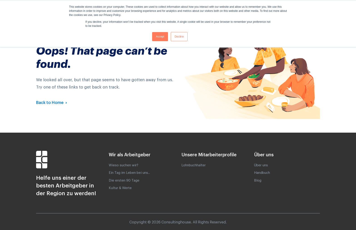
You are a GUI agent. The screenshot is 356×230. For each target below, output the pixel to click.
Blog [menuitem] (257, 180)
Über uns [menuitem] (261, 165)
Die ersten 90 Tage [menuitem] (124, 180)
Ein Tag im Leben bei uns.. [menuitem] (129, 172)
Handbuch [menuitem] (262, 172)
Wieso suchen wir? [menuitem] (123, 165)
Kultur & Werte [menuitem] (120, 188)
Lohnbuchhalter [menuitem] (193, 165)
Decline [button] (179, 36)
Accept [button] (160, 36)
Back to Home (50, 103)
